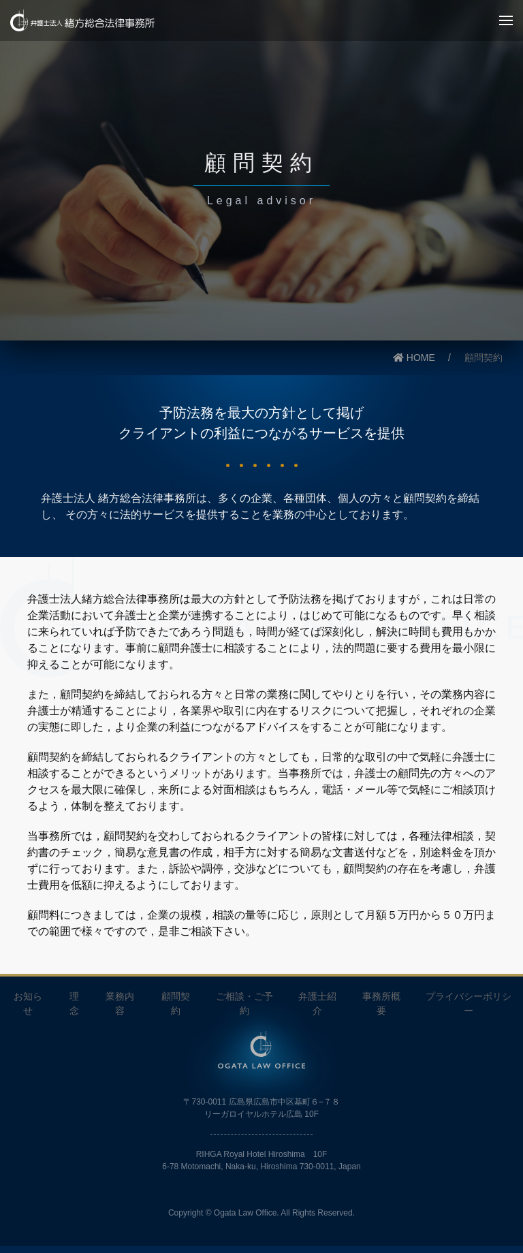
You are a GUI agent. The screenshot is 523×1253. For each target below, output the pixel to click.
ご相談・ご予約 (244, 1003)
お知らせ (28, 1003)
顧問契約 (175, 1003)
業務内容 (120, 1003)
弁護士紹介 (317, 1003)
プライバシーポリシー (468, 1003)
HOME (414, 357)
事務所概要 (381, 1003)
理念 (74, 1003)
